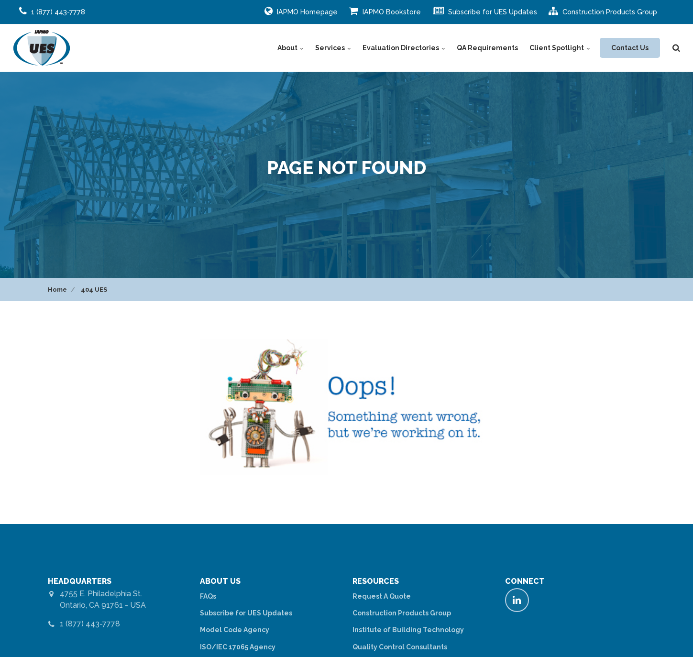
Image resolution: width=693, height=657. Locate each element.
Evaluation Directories (404, 48)
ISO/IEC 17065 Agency (237, 647)
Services (333, 48)
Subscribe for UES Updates (485, 11)
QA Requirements (487, 48)
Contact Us (630, 48)
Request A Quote (381, 596)
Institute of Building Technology (408, 630)
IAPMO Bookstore (385, 11)
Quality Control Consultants (399, 647)
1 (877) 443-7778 (90, 623)
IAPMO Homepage (301, 11)
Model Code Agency (234, 630)
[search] (676, 48)
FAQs (208, 596)
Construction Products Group (603, 11)
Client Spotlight (559, 48)
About (290, 48)
